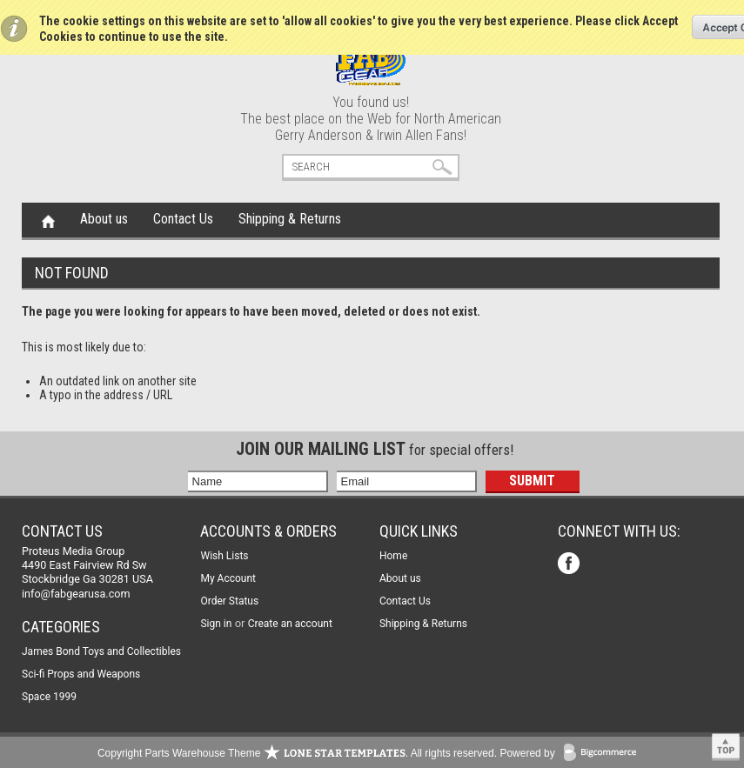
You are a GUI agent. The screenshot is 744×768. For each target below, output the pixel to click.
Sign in (215, 624)
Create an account (290, 624)
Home (48, 220)
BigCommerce (604, 754)
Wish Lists (224, 556)
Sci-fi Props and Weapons (81, 674)
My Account (228, 578)
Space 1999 (49, 697)
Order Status (229, 601)
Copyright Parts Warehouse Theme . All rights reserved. (297, 753)
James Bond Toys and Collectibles (101, 651)
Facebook (570, 565)
